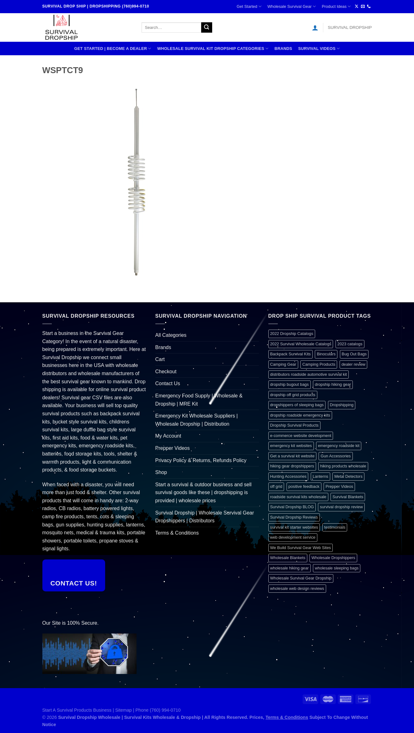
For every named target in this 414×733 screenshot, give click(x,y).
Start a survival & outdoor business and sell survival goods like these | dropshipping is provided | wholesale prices (203, 492)
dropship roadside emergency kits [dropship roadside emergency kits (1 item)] (300, 415)
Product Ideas (336, 6)
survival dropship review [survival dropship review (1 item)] (341, 506)
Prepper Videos (172, 448)
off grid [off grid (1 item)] (276, 486)
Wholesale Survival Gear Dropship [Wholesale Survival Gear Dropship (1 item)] (301, 578)
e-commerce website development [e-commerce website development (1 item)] (300, 435)
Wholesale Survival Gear (291, 6)
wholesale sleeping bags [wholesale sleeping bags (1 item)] (336, 568)
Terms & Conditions (177, 533)
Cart (160, 359)
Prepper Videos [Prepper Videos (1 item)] (339, 486)
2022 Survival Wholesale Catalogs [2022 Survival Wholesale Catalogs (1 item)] (300, 344)
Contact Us (167, 383)
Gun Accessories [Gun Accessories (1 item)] (335, 456)
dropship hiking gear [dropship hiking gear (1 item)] (333, 384)
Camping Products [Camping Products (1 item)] (318, 364)
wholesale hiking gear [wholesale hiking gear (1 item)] (289, 568)
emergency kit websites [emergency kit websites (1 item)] (291, 445)
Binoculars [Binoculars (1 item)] (326, 354)
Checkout (166, 371)
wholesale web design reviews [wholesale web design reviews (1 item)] (297, 588)
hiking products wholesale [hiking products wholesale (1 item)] (343, 466)
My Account (168, 436)
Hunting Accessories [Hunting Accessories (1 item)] (288, 476)
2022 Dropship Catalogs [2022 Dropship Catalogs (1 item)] (291, 333)
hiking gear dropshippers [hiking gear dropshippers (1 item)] (292, 466)
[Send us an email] (363, 6)
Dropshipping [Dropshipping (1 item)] (341, 404)
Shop (161, 472)
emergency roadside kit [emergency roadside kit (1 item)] (338, 445)
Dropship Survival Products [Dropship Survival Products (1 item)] (294, 425)
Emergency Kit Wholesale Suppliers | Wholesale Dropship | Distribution (196, 420)
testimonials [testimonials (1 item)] (335, 527)
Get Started (249, 6)
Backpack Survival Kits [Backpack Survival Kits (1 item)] (290, 354)
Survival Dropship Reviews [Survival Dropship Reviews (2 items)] (294, 517)
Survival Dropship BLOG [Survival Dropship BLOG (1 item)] (292, 506)
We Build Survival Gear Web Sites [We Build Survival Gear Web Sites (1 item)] (300, 547)
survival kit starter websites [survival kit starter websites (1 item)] (294, 527)
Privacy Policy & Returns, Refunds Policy (201, 460)
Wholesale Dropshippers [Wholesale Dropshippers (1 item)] (333, 557)
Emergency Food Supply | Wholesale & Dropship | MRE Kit (199, 400)
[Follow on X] (356, 6)
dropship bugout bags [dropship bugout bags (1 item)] (289, 384)
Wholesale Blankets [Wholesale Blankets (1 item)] (287, 557)
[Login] (315, 28)
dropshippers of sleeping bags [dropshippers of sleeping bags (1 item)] (297, 404)
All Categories (171, 335)
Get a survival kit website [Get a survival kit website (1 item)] (292, 456)
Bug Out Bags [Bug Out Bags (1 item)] (354, 354)
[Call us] (369, 6)
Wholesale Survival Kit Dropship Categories (212, 48)
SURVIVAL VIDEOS (319, 48)
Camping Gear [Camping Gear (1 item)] (283, 364)
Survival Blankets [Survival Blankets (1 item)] (347, 496)
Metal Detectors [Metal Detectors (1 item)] (348, 476)
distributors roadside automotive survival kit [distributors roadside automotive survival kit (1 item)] (308, 374)
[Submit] (206, 27)
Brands (283, 48)
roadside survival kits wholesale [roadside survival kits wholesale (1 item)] (298, 496)
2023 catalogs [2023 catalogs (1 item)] (350, 344)
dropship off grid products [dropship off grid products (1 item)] (292, 394)
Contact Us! (73, 583)
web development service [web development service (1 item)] (292, 537)
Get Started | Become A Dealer (112, 48)
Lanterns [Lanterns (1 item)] (320, 476)
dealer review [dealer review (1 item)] (353, 364)
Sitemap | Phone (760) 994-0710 (148, 710)
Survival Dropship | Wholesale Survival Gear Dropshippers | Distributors (204, 517)
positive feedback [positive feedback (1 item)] (304, 486)
